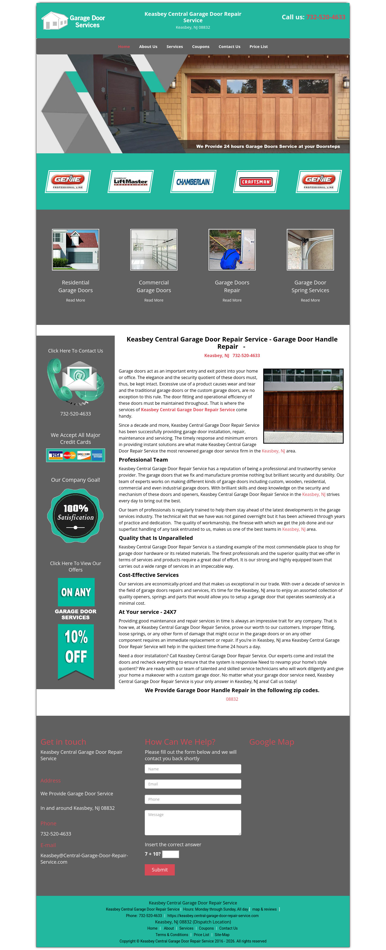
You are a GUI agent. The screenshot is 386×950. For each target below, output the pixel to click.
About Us (148, 46)
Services (175, 46)
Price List (259, 46)
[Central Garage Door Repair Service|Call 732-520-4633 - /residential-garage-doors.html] (75, 249)
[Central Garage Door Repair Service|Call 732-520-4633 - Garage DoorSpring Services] (310, 286)
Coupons (201, 46)
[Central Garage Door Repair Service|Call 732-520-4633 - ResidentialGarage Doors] (75, 286)
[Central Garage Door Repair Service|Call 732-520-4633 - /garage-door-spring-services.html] (310, 249)
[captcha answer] (170, 854)
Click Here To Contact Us (75, 350)
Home (124, 46)
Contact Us (229, 46)
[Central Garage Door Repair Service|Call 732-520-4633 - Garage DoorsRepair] (232, 286)
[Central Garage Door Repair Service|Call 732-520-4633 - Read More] (75, 300)
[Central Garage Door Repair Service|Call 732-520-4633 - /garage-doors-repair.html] (232, 249)
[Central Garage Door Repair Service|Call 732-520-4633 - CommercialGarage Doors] (154, 286)
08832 (232, 699)
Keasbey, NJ (216, 355)
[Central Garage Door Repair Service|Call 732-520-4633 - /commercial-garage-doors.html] (154, 249)
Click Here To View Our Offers (75, 566)
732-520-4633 (326, 17)
